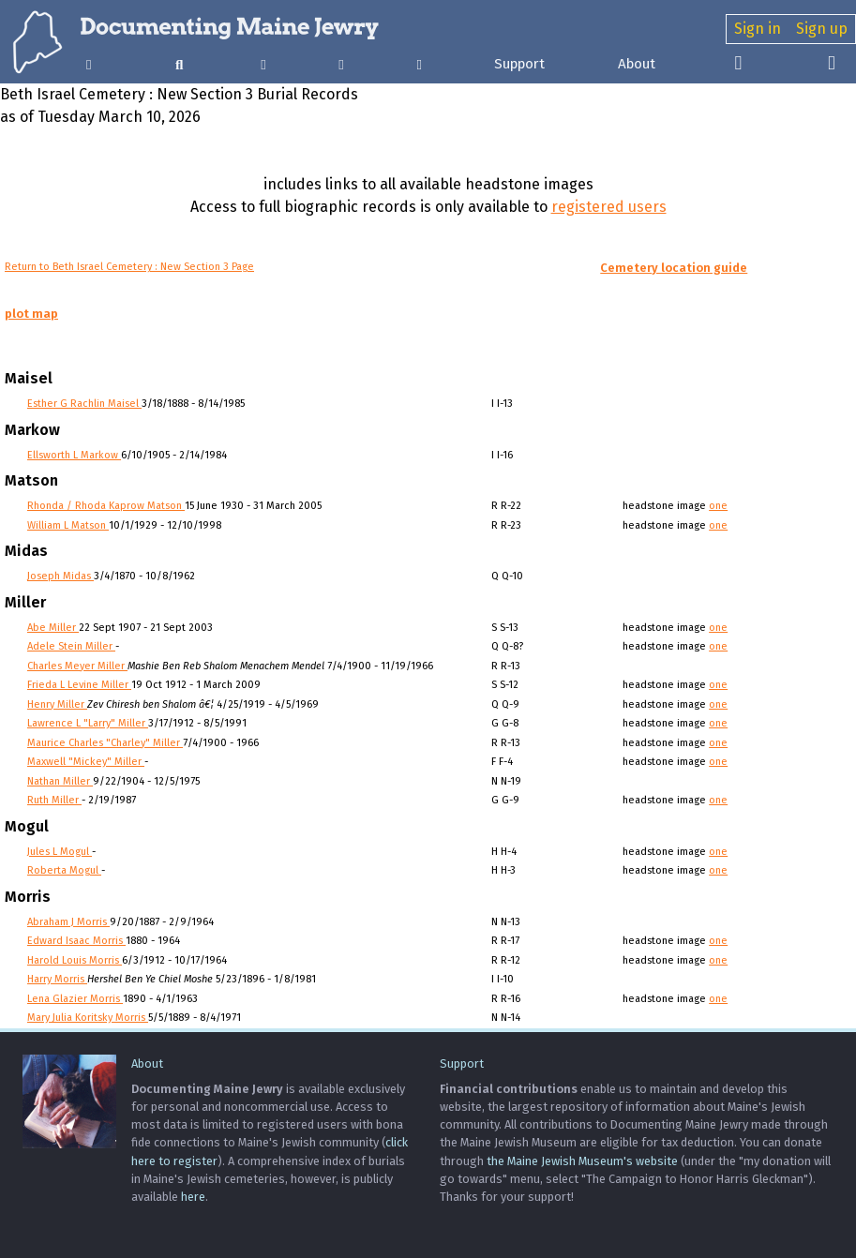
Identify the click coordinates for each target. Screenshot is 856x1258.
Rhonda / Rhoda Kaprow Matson (106, 506)
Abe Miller (53, 628)
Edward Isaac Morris (76, 941)
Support (519, 63)
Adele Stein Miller (71, 646)
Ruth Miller (54, 800)
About (636, 63)
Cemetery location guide (673, 268)
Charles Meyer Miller (77, 666)
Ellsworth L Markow (74, 455)
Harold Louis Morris (74, 960)
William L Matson (68, 525)
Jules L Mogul (59, 852)
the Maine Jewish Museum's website (582, 1161)
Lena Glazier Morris (75, 999)
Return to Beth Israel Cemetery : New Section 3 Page (129, 267)
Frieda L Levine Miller (79, 685)
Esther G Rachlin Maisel (84, 403)
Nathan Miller (60, 781)
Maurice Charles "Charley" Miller (105, 743)
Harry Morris (57, 979)
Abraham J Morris (68, 922)
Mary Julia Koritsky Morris (87, 1017)
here (193, 1197)
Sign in (757, 28)
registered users (609, 207)
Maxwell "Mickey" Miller (85, 762)
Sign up (822, 28)
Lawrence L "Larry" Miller (87, 723)
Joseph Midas (60, 576)
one (718, 506)
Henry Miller (57, 704)
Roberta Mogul (64, 870)
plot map (31, 314)
